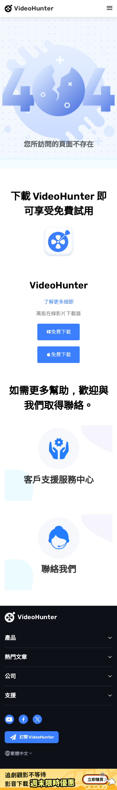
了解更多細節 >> (59, 302)
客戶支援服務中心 (59, 480)
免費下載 (58, 332)
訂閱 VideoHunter (31, 737)
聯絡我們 (58, 569)
